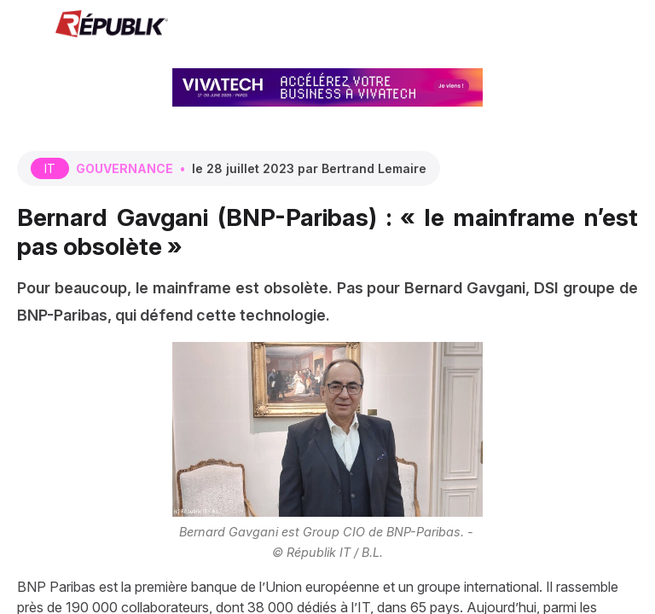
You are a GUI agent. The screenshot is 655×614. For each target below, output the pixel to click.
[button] (25, 25)
